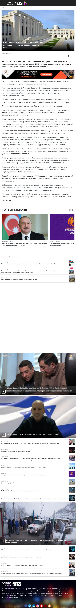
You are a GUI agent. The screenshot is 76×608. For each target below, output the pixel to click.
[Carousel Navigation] (71, 210)
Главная (6, 8)
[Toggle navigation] (4, 3)
